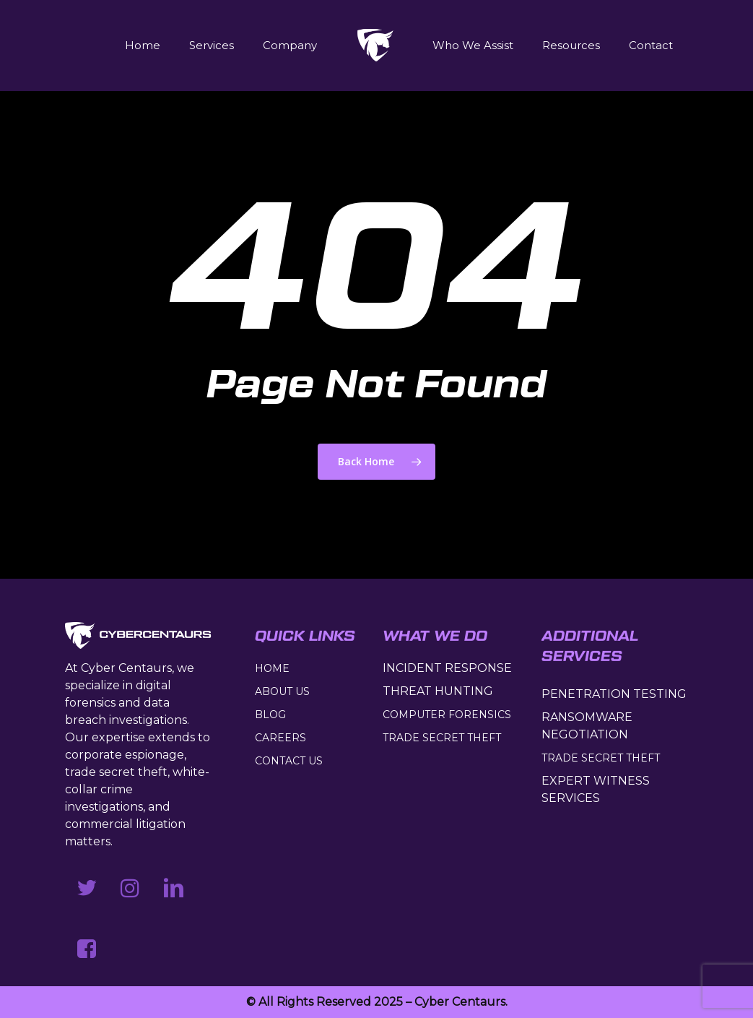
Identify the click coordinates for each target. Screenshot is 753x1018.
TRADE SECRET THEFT (442, 737)
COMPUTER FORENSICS (447, 714)
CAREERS (280, 737)
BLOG (270, 714)
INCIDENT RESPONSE (447, 668)
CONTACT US (289, 760)
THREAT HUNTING (438, 691)
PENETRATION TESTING (614, 694)
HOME (272, 668)
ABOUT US (282, 691)
